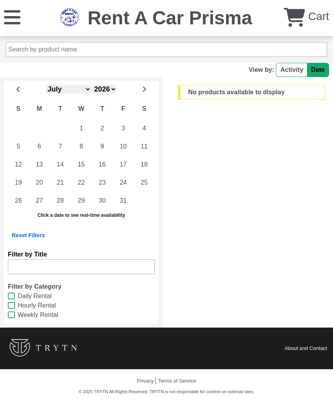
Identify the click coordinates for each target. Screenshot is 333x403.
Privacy (145, 381)
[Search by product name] (166, 49)
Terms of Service (177, 381)
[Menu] (12, 16)
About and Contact (306, 348)
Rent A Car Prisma (169, 17)
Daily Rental (35, 296)
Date (318, 69)
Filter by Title (27, 254)
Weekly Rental (38, 314)
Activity (291, 69)
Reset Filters (28, 235)
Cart (306, 16)
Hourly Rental (37, 305)
